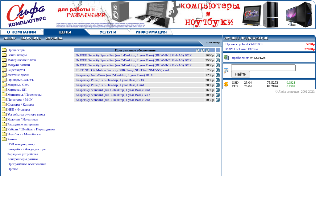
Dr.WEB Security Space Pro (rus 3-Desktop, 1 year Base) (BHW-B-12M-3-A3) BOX (134, 65)
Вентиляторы (17, 55)
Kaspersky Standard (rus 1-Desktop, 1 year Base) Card (113, 90)
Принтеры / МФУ (20, 99)
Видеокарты (16, 70)
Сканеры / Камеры (20, 104)
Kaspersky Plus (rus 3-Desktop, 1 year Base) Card (110, 85)
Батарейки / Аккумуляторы (26, 149)
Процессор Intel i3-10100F (244, 44)
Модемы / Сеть (18, 84)
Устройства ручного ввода (26, 114)
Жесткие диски (18, 75)
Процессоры (16, 50)
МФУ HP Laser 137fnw (242, 49)
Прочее (12, 169)
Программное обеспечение (26, 164)
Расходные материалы (23, 124)
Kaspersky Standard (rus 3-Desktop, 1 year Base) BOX (113, 95)
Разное (12, 139)
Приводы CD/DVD (21, 79)
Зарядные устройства (22, 154)
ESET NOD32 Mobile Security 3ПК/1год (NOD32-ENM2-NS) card (122, 70)
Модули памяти (18, 65)
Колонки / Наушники (22, 119)
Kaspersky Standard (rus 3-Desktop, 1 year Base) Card (113, 100)
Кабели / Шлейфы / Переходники (31, 129)
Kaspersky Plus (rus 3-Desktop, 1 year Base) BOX (110, 80)
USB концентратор (21, 144)
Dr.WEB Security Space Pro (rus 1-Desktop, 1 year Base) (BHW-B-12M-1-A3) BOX (134, 55)
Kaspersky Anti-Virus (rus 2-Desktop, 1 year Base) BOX (114, 75)
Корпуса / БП (17, 89)
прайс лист (240, 57)
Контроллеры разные (22, 159)
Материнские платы (21, 60)
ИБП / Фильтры (18, 109)
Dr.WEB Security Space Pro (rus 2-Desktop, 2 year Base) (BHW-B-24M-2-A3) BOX (134, 60)
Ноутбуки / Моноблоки (24, 134)
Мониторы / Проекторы (24, 94)
